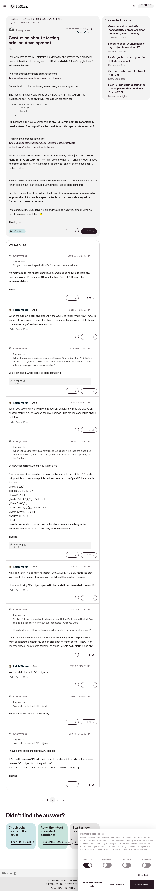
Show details (144, 875)
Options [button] (95, 19)
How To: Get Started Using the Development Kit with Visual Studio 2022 (126, 88)
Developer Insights (117, 96)
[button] (69, 230)
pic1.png (17, 380)
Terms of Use (73, 884)
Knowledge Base (117, 65)
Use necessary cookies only (92, 884)
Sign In (146, 5)
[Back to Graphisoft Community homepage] (20, 6)
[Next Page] (63, 800)
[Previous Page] (42, 800)
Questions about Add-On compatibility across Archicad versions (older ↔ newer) (126, 30)
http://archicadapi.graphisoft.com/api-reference (35, 78)
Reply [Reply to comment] (90, 298)
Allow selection (117, 884)
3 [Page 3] (57, 800)
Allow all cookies (142, 884)
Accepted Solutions (57, 841)
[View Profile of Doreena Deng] (83, 32)
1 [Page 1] (47, 800)
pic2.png (18, 544)
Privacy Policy (54, 884)
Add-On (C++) (17, 231)
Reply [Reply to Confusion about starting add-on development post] (90, 231)
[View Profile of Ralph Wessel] (21, 309)
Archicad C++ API (117, 37)
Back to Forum (21, 841)
